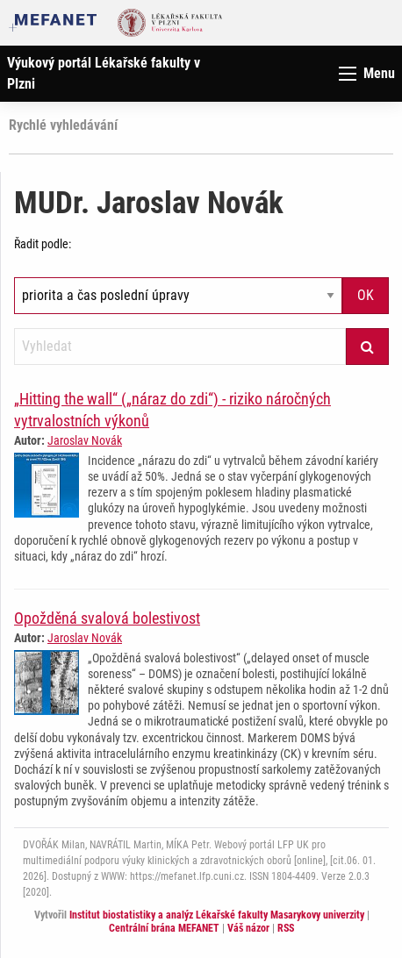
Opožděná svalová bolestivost (107, 618)
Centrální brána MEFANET (164, 928)
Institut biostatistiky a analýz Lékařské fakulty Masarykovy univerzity (216, 915)
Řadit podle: (42, 244)
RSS (285, 928)
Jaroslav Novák (84, 440)
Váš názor (248, 928)
